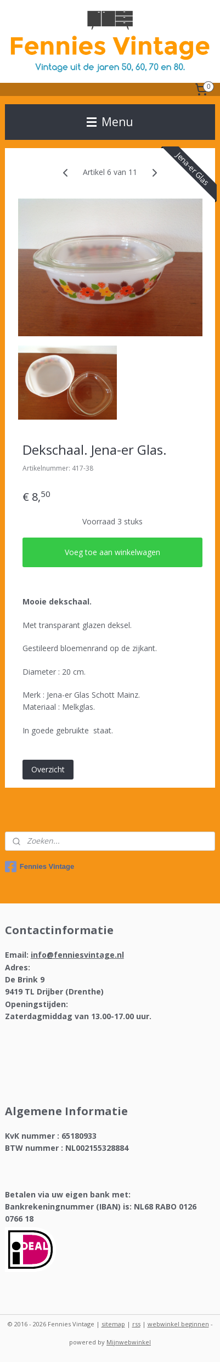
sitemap (113, 1324)
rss (136, 1324)
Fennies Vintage (39, 866)
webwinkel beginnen (178, 1324)
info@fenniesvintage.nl (77, 955)
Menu (110, 121)
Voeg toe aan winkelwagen (112, 552)
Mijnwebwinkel (128, 1342)
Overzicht (48, 769)
